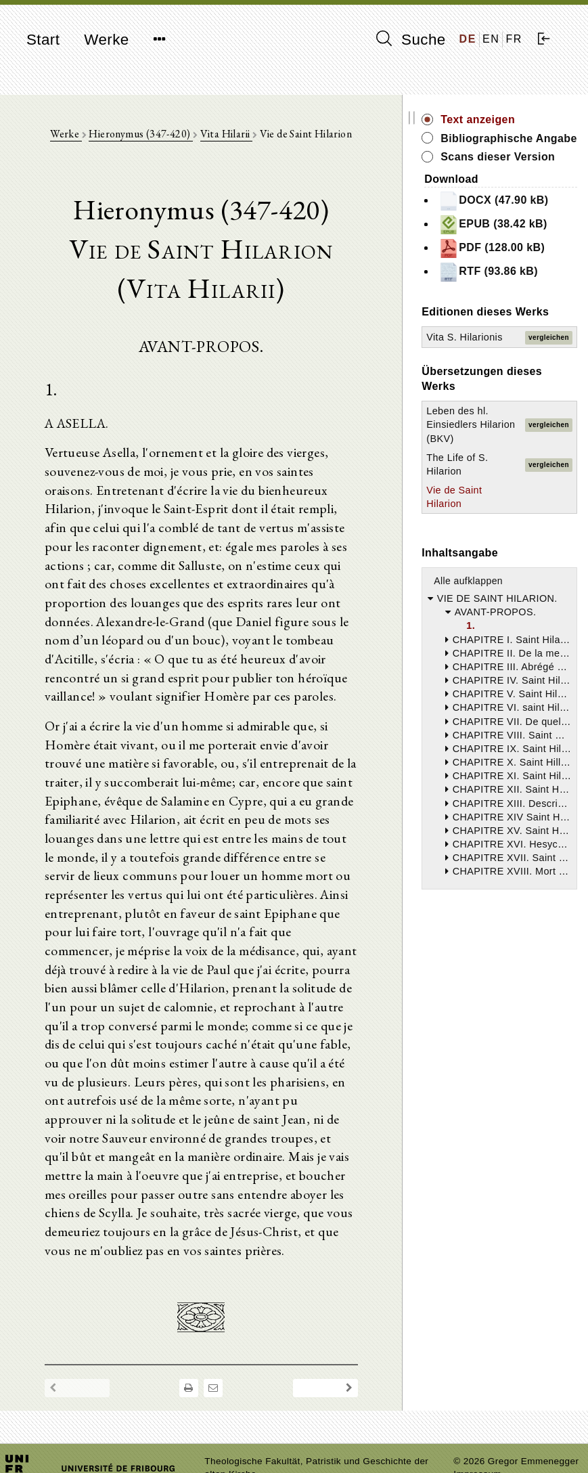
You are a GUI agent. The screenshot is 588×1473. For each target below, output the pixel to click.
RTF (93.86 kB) (527, 348)
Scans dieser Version (515, 180)
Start (43, 39)
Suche (410, 39)
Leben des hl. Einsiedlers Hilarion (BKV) (491, 542)
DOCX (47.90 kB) (522, 238)
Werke (106, 39)
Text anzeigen (517, 119)
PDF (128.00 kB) (520, 315)
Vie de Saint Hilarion (483, 635)
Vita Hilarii (245, 136)
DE (467, 39)
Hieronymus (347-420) (160, 136)
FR (513, 39)
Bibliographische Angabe (526, 146)
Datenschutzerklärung (500, 1442)
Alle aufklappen (507, 725)
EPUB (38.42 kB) (521, 276)
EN (490, 39)
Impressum (477, 1429)
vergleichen (548, 434)
